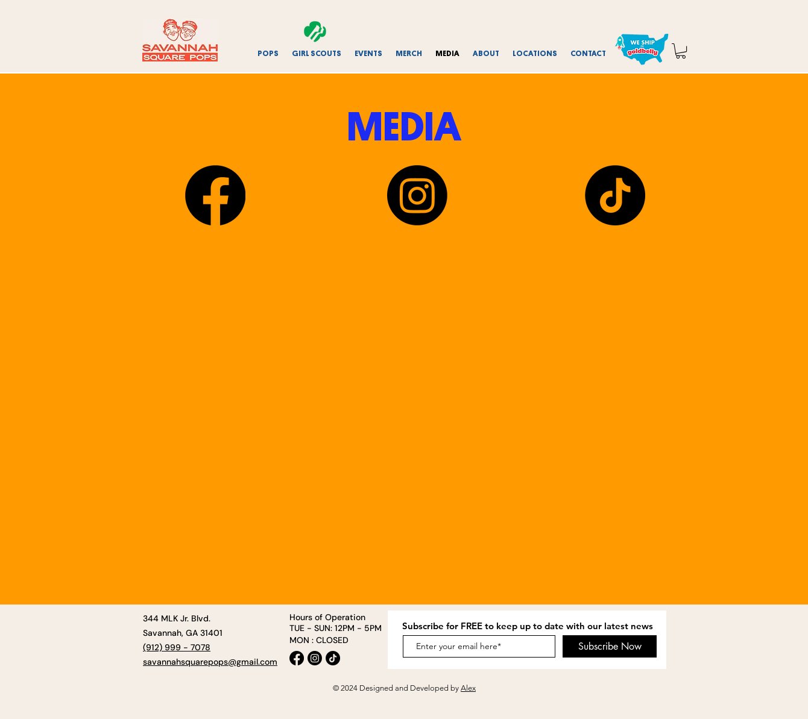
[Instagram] (417, 195)
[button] (317, 53)
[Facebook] (215, 195)
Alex (468, 687)
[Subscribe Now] (610, 646)
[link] (681, 50)
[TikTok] (615, 195)
